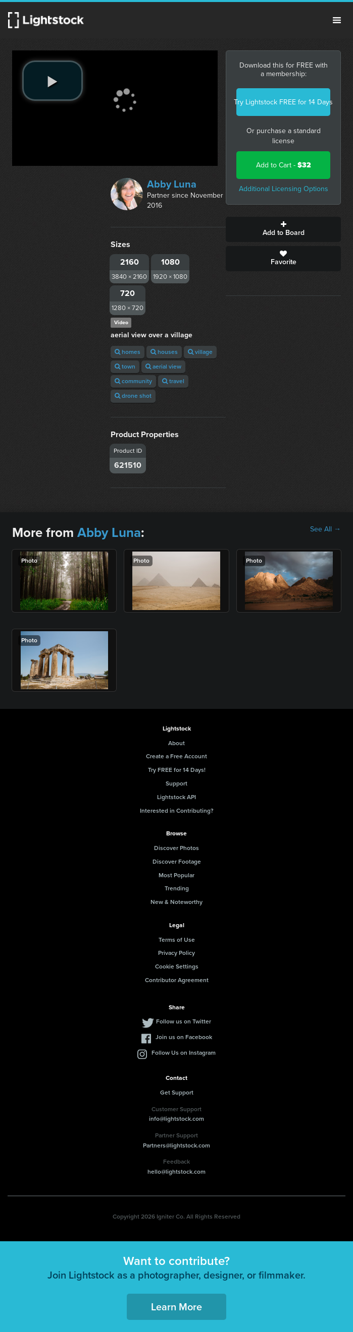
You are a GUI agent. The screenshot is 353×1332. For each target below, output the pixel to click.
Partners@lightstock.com (176, 1145)
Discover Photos (176, 848)
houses (164, 351)
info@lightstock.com (176, 1118)
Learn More (176, 1306)
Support (176, 783)
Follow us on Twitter (183, 1021)
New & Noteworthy (176, 901)
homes (127, 351)
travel (173, 381)
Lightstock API (176, 797)
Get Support (176, 1092)
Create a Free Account (176, 756)
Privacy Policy (176, 952)
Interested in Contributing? (177, 810)
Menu (337, 20)
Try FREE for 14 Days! (177, 769)
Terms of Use (177, 939)
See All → (325, 529)
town (125, 366)
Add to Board (283, 229)
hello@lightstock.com (176, 1171)
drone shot (133, 395)
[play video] (52, 80)
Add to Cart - (283, 165)
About (176, 743)
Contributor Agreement (177, 980)
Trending (177, 888)
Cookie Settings (176, 966)
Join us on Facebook (184, 1037)
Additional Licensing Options (283, 189)
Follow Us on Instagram (184, 1052)
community (133, 381)
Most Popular (176, 875)
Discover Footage (177, 861)
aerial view (163, 366)
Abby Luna (171, 184)
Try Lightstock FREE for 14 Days (283, 102)
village (200, 351)
